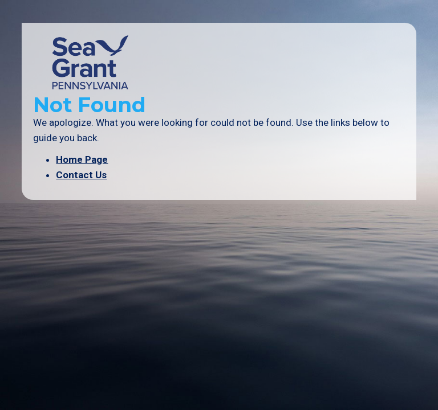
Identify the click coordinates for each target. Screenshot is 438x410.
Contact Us (81, 175)
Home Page (82, 159)
